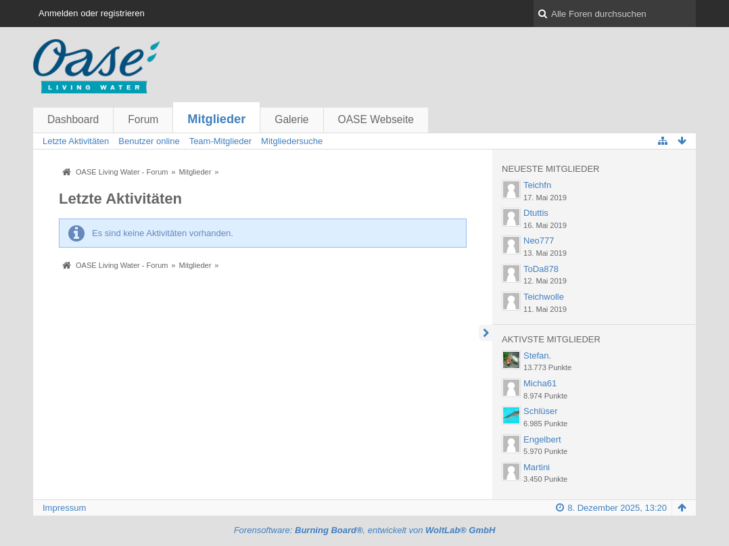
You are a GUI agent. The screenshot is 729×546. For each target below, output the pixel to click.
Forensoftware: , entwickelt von (365, 530)
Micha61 (540, 383)
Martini (536, 467)
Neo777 (539, 240)
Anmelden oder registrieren (92, 13)
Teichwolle (543, 297)
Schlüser (540, 411)
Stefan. (537, 355)
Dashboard (73, 119)
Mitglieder (216, 119)
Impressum (64, 508)
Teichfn (537, 185)
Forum (143, 119)
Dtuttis (535, 213)
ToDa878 (541, 269)
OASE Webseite (376, 119)
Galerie (291, 119)
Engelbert (542, 439)
